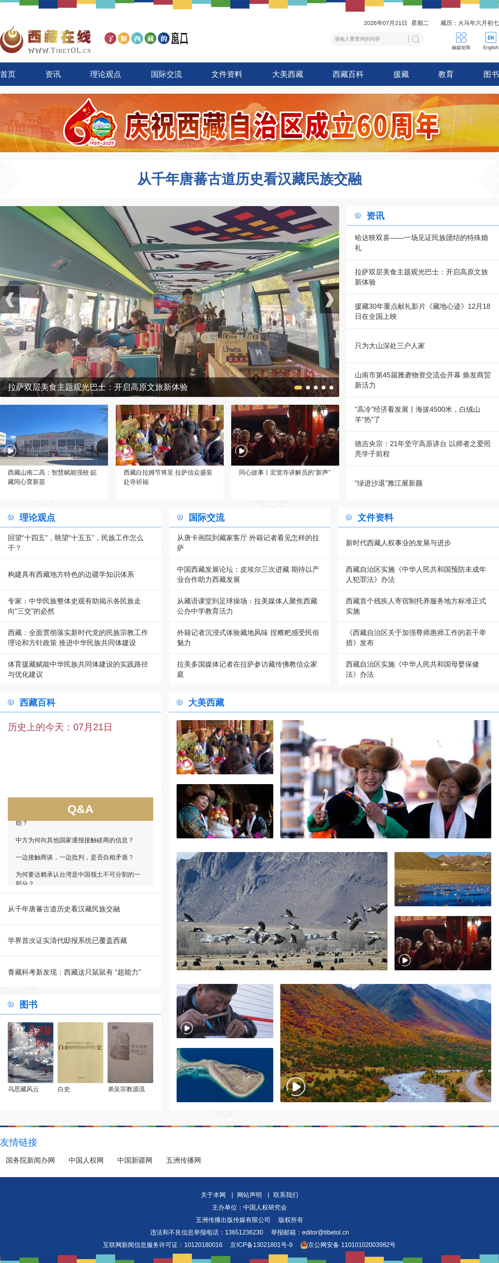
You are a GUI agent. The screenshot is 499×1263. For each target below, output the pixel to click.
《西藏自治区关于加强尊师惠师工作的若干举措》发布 (416, 638)
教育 (446, 74)
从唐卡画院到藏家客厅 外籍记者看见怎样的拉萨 (248, 543)
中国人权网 (86, 1160)
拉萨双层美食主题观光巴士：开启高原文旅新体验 (421, 277)
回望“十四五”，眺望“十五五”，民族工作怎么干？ (75, 543)
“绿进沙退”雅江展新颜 (389, 483)
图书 (491, 74)
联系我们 (285, 1195)
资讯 (53, 74)
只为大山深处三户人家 (390, 346)
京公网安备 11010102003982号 (348, 1245)
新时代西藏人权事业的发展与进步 (398, 543)
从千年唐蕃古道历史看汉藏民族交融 (249, 179)
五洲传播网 (183, 1160)
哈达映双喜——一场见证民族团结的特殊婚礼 (421, 243)
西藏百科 (348, 74)
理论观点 (105, 74)
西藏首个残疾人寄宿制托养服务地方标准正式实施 (416, 606)
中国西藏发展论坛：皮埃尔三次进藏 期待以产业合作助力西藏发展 (248, 574)
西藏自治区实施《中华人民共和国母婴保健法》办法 (412, 669)
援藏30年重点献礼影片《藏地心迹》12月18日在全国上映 (422, 311)
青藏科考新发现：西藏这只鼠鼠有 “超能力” (74, 972)
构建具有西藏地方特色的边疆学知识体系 (71, 574)
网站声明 (249, 1195)
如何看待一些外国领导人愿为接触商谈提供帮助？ (78, 821)
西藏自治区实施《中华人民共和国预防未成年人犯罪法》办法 (416, 574)
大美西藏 (287, 74)
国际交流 (166, 74)
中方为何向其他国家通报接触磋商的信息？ (75, 843)
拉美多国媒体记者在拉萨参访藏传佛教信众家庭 (247, 669)
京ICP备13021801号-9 (261, 1245)
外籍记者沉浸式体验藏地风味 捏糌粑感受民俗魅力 (248, 638)
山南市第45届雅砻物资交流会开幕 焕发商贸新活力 (423, 380)
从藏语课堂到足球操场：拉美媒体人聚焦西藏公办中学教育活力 (247, 606)
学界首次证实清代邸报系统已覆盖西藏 (67, 941)
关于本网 (213, 1195)
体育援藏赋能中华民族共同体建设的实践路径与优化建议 (78, 669)
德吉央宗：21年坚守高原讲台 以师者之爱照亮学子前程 (423, 449)
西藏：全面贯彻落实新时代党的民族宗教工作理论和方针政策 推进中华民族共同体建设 (78, 638)
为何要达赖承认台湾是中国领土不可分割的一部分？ (78, 882)
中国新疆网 (134, 1160)
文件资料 (226, 74)
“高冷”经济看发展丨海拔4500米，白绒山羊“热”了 (417, 414)
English (490, 47)
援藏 (401, 74)
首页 (8, 74)
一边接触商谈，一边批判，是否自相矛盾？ (75, 860)
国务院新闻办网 (30, 1160)
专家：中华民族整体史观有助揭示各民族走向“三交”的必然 (74, 606)
